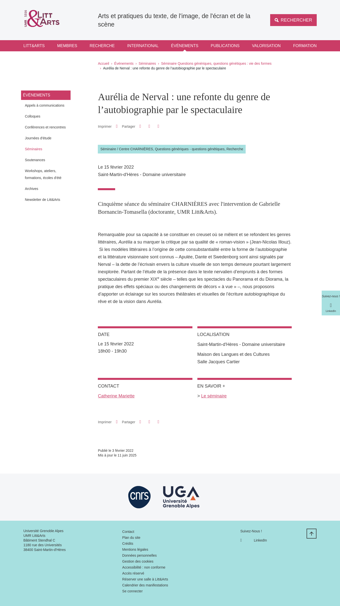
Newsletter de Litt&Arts (42, 200)
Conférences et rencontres (45, 127)
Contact (128, 532)
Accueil (103, 63)
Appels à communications (45, 105)
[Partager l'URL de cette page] (158, 126)
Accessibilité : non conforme (143, 567)
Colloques (32, 116)
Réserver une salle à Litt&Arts (145, 579)
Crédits (127, 543)
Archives (31, 189)
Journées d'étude (38, 138)
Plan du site (131, 538)
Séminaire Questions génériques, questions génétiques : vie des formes (216, 63)
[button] (140, 126)
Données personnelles (139, 555)
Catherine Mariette (116, 396)
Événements (184, 46)
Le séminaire (214, 396)
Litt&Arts (34, 46)
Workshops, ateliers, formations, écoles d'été (43, 174)
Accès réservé (133, 573)
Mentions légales (135, 549)
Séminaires (147, 63)
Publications (225, 46)
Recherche (102, 46)
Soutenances (35, 160)
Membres (67, 46)
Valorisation (266, 46)
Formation (305, 46)
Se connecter (132, 591)
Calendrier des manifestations (145, 585)
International (143, 46)
